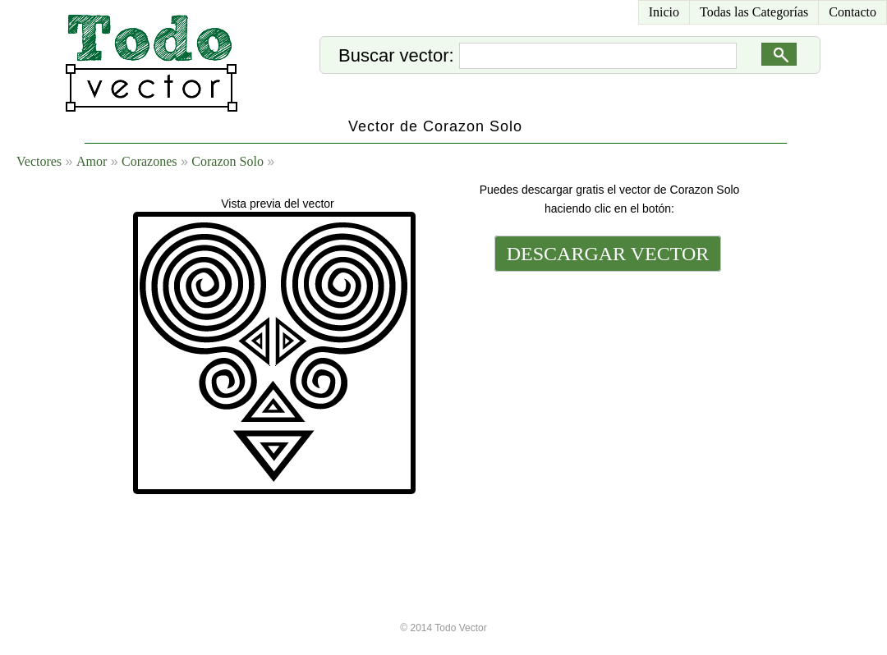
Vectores (39, 161)
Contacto (852, 12)
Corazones (149, 161)
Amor (91, 161)
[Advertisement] (606, 387)
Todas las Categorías (754, 12)
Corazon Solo (227, 161)
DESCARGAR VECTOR (608, 253)
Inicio (664, 12)
